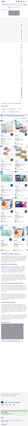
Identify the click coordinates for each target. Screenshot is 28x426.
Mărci (9, 9)
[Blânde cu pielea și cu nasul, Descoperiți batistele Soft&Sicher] (14, 59)
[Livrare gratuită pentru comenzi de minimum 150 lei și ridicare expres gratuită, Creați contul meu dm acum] (14, 412)
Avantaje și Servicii (4, 420)
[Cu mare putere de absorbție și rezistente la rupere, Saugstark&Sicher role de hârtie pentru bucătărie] (14, 334)
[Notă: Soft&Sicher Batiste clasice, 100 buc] (16, 219)
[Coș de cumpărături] (23, 1)
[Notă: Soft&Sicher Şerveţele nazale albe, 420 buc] (16, 192)
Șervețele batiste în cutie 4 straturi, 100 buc (20, 165)
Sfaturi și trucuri (11, 103)
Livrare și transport (18, 420)
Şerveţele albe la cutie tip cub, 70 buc (6, 217)
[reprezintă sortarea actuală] (23, 118)
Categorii (3, 109)
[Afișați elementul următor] (26, 235)
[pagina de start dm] (3, 1)
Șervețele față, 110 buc (19, 139)
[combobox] (14, 4)
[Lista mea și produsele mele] (19, 1)
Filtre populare (12, 109)
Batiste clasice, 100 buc (19, 216)
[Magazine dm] (16, 1)
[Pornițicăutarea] (25, 4)
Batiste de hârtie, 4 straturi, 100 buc (6, 140)
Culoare (3, 111)
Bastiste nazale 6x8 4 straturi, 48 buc (6, 165)
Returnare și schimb (5, 421)
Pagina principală (4, 9)
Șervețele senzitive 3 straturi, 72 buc (6, 190)
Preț (19, 109)
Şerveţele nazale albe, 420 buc (20, 190)
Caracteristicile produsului (14, 111)
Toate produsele (4, 103)
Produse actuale (18, 103)
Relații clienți (11, 420)
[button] (26, 1)
